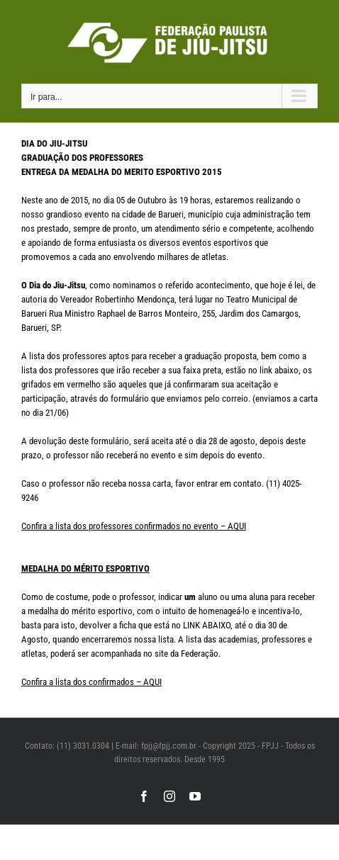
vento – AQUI (222, 526)
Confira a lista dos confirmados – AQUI (91, 682)
